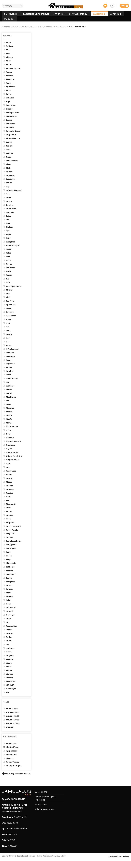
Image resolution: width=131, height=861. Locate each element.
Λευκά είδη (116, 14)
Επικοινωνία (41, 804)
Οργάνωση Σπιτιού (79, 14)
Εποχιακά (9, 19)
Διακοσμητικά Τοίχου (53, 26)
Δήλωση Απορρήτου (44, 809)
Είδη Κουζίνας (11, 14)
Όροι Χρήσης (41, 791)
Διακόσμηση (99, 14)
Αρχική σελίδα (10, 26)
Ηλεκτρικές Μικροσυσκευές (36, 14)
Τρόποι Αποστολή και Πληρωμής (45, 798)
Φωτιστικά (59, 14)
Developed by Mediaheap (118, 857)
